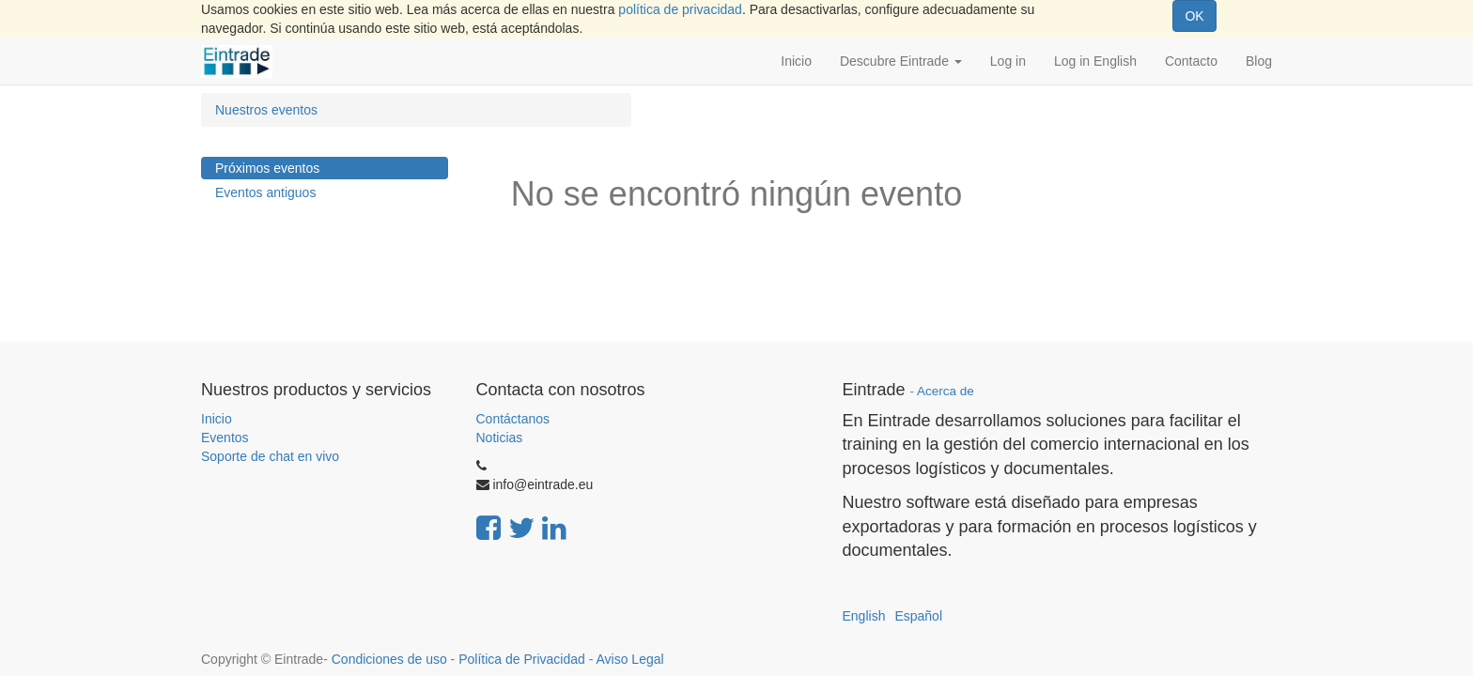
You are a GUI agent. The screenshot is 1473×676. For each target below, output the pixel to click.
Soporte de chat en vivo (270, 456)
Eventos (225, 437)
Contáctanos (513, 418)
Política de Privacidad (521, 659)
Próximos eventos (267, 168)
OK (1194, 15)
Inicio (216, 418)
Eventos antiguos (265, 192)
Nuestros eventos (266, 109)
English (864, 615)
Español (918, 615)
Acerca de (945, 391)
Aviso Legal (629, 659)
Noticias (499, 437)
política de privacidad (680, 9)
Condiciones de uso (389, 659)
